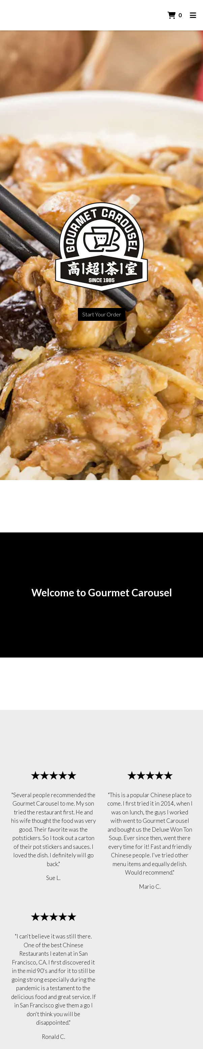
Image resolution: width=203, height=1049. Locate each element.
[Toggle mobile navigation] (193, 15)
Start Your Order (101, 314)
